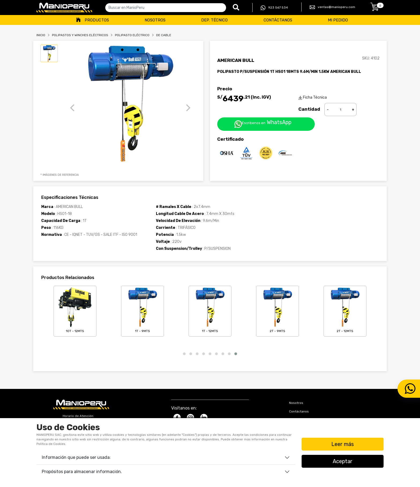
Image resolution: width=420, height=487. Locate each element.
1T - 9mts (142, 310)
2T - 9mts (277, 310)
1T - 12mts (210, 310)
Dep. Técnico (214, 20)
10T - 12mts (75, 310)
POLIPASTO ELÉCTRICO (132, 35)
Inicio (40, 35)
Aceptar (342, 461)
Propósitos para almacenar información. (82, 471)
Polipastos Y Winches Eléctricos (80, 35)
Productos (97, 20)
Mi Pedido (338, 20)
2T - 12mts (345, 310)
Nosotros (155, 20)
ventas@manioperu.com (332, 7)
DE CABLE (163, 35)
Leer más (342, 444)
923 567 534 (274, 7)
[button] (184, 353)
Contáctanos (278, 20)
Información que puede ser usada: (76, 457)
